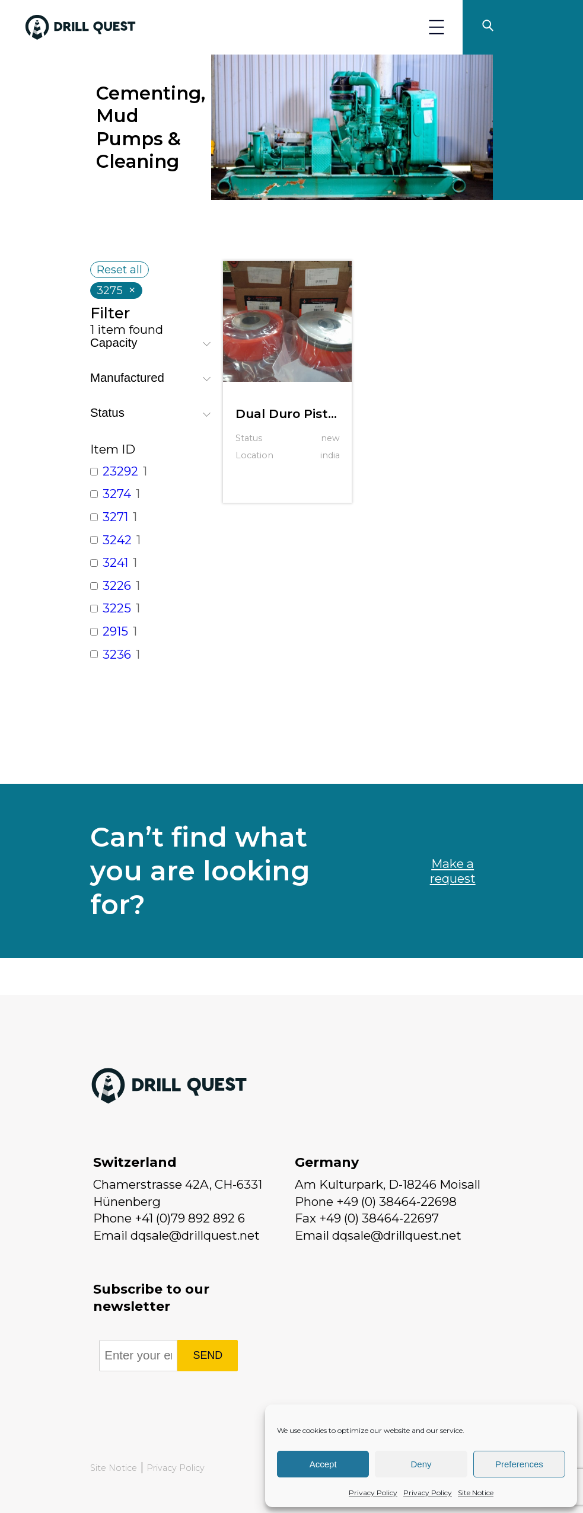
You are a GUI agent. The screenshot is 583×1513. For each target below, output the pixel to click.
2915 (115, 631)
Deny (420, 1464)
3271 (115, 516)
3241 (115, 562)
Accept (323, 1464)
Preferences (519, 1464)
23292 (120, 471)
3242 (117, 539)
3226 (117, 585)
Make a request (453, 871)
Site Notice (475, 1492)
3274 (117, 493)
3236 (117, 654)
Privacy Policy (373, 1492)
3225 (117, 608)
